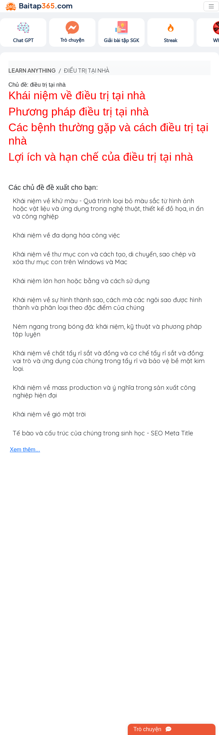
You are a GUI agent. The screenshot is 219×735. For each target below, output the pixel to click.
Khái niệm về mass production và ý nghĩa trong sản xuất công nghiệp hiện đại (104, 391)
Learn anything (32, 70)
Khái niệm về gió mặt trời (49, 414)
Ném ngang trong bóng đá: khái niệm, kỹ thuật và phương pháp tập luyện (107, 330)
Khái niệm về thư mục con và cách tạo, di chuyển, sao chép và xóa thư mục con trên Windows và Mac (104, 258)
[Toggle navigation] (211, 6)
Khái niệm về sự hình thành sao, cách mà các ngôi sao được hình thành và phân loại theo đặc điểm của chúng (107, 304)
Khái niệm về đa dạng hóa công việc (66, 235)
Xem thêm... (25, 450)
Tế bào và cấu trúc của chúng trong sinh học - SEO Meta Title (103, 433)
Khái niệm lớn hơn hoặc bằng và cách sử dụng (81, 281)
